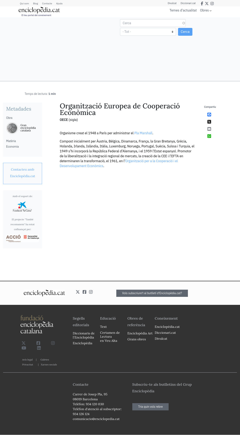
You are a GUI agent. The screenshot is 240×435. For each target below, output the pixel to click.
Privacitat (27, 364)
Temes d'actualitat (183, 10)
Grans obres (136, 339)
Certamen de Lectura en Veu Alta (110, 336)
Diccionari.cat (188, 3)
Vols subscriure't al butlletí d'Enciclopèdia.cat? (152, 293)
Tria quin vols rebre (150, 407)
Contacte (47, 3)
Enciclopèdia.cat (167, 327)
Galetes (44, 359)
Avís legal (27, 359)
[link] (22, 172)
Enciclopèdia (82, 343)
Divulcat (172, 3)
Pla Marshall (143, 133)
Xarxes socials (49, 364)
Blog (35, 3)
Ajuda (59, 3)
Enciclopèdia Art (140, 333)
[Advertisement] (60, 49)
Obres (204, 10)
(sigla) (73, 120)
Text (103, 327)
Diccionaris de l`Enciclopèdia (84, 335)
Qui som (24, 3)
